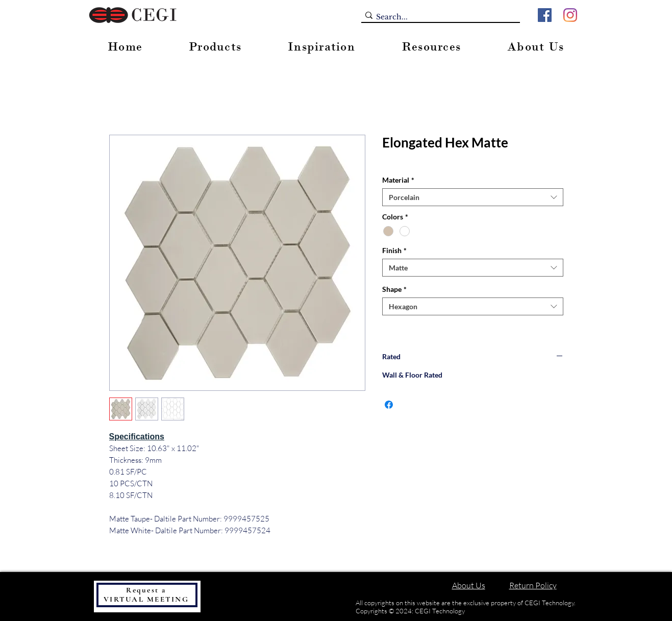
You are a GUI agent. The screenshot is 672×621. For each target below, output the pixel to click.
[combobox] (472, 197)
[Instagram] (570, 15)
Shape (394, 289)
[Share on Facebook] (389, 405)
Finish (394, 250)
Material (398, 180)
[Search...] (437, 17)
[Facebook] (545, 15)
